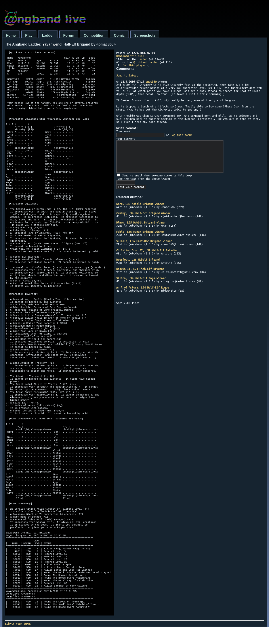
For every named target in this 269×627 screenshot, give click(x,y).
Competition (94, 35)
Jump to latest (127, 75)
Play (28, 35)
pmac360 (151, 81)
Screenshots (144, 35)
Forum (68, 35)
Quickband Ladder (145, 62)
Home (11, 35)
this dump (130, 55)
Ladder (48, 35)
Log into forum (181, 134)
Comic (119, 35)
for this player (134, 65)
